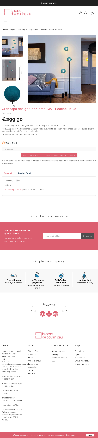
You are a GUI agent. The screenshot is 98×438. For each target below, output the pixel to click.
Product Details (25, 173)
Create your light (82, 364)
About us (32, 354)
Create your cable (82, 361)
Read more (70, 435)
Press (30, 358)
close (90, 435)
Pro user (31, 374)
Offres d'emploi (34, 361)
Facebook (42, 314)
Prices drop (33, 364)
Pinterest (49, 314)
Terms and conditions (60, 358)
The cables (79, 351)
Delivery (55, 354)
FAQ (53, 361)
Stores (31, 370)
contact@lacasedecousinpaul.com (16, 364)
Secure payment (58, 351)
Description (9, 173)
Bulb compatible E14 (14, 189)
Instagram (55, 314)
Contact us (32, 367)
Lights (77, 354)
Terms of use (33, 351)
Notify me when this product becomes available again (49, 155)
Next (14, 106)
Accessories (80, 358)
